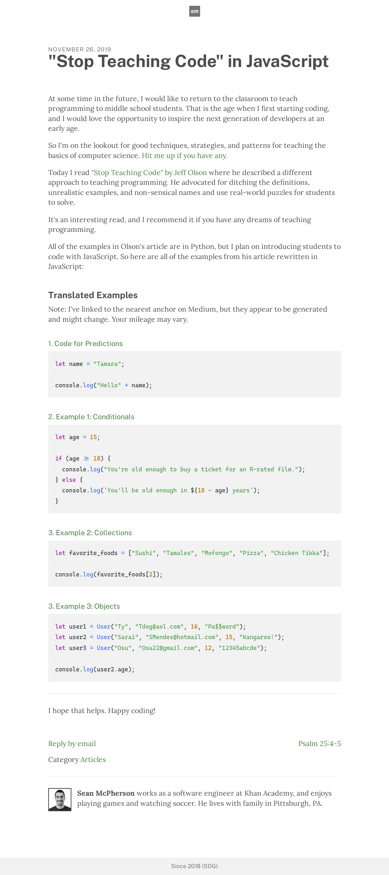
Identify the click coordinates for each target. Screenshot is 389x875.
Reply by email (72, 743)
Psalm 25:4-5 (319, 743)
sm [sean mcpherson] (195, 11)
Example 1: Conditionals (95, 416)
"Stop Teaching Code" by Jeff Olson (149, 172)
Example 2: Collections (94, 532)
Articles (93, 759)
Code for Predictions (88, 343)
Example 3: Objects (88, 606)
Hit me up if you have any (184, 155)
